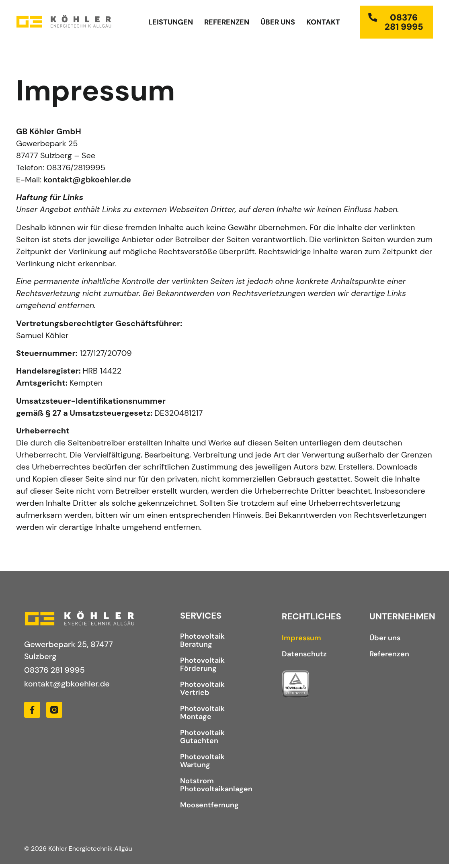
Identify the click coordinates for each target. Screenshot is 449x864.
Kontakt (323, 22)
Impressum (301, 638)
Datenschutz (304, 654)
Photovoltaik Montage (202, 712)
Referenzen (226, 22)
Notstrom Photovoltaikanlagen (215, 785)
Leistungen (170, 22)
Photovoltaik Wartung (202, 761)
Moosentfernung (209, 805)
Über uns (277, 22)
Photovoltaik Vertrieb (202, 688)
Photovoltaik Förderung (202, 664)
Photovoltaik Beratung (202, 640)
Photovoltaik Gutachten (202, 737)
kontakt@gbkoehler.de (87, 179)
